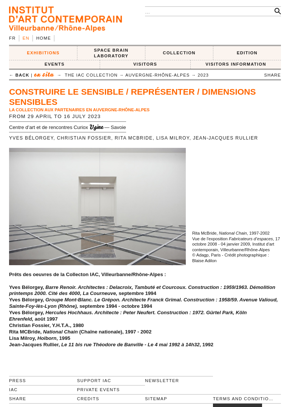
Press (17, 380)
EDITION (247, 53)
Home (43, 38)
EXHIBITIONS (43, 53)
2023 (203, 75)
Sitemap (156, 398)
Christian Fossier (84, 138)
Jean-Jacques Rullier (225, 138)
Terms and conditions (244, 398)
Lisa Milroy (173, 138)
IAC (13, 389)
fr (12, 38)
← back (19, 75)
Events (55, 64)
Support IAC (94, 380)
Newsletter (162, 380)
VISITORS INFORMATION (235, 64)
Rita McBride (134, 138)
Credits (88, 398)
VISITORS (145, 64)
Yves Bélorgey (31, 138)
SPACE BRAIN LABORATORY (111, 53)
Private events (98, 389)
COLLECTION (179, 53)
